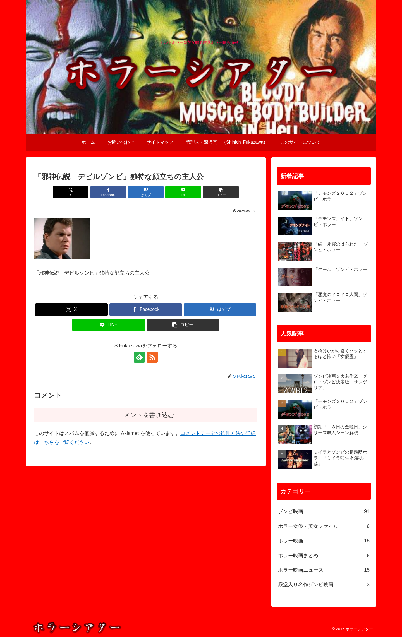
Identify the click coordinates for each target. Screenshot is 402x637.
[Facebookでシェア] (108, 192)
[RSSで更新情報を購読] (152, 357)
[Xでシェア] (70, 192)
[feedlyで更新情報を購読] (139, 357)
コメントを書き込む (145, 415)
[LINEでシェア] (183, 192)
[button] (221, 192)
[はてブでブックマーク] (146, 192)
